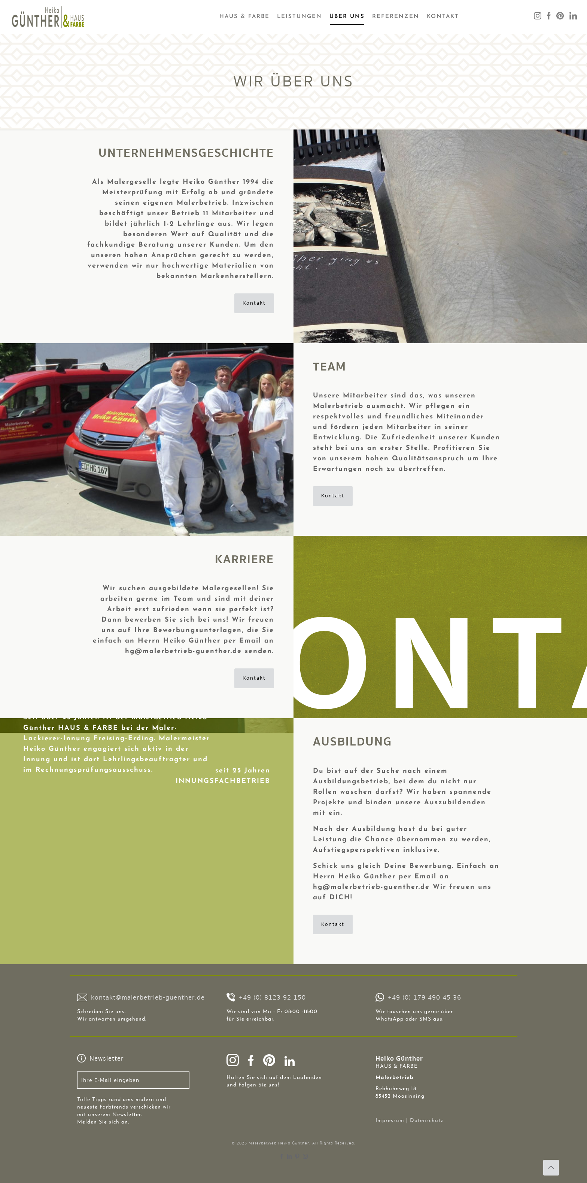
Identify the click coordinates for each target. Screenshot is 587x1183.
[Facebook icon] (282, 1156)
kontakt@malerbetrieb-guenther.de (148, 997)
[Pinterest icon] (297, 1156)
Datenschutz (426, 1120)
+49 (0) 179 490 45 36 (424, 997)
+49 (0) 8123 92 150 (272, 997)
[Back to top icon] (551, 1168)
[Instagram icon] (305, 1156)
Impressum (389, 1120)
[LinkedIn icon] (289, 1156)
